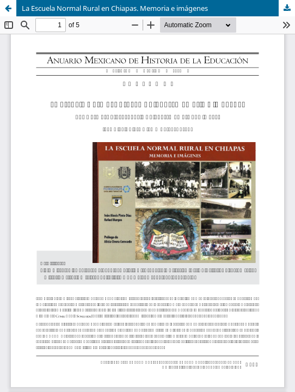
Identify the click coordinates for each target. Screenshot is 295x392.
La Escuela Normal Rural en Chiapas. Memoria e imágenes (115, 8)
